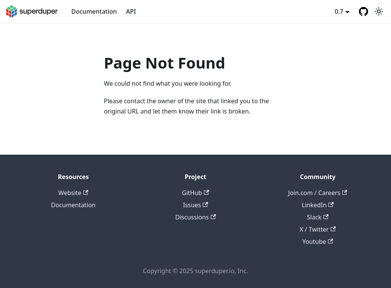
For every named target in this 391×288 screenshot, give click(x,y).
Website (73, 193)
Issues (195, 205)
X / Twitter (318, 229)
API (131, 11)
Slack (317, 217)
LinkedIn (317, 205)
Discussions (195, 217)
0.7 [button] (339, 11)
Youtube (317, 241)
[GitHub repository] (363, 11)
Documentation (94, 11)
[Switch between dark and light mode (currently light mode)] (379, 11)
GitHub (195, 193)
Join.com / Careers (317, 193)
